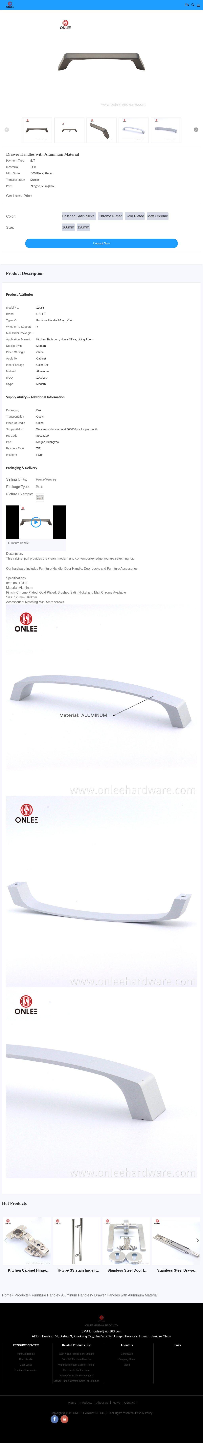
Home (6, 1295)
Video (127, 1364)
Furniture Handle (50, 568)
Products (22, 1295)
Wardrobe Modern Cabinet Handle (76, 1364)
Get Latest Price (19, 196)
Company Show (127, 1359)
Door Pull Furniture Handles (76, 1359)
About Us (102, 1402)
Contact (129, 1402)
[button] (196, 130)
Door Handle (73, 568)
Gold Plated (134, 216)
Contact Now (101, 243)
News (116, 1402)
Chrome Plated (110, 216)
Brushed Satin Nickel (78, 216)
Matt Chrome (157, 216)
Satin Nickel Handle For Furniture (76, 1354)
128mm (83, 227)
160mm (68, 227)
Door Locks (92, 568)
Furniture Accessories (122, 568)
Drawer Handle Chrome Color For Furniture (76, 1381)
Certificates (127, 1354)
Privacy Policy (143, 1413)
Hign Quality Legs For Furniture (76, 1375)
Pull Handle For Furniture (76, 1370)
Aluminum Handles (76, 1295)
